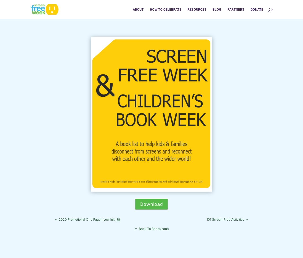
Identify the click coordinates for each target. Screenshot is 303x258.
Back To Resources (154, 229)
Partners (235, 9)
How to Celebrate (165, 9)
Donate (256, 9)
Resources (196, 9)
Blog (217, 9)
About (138, 9)
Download (151, 204)
